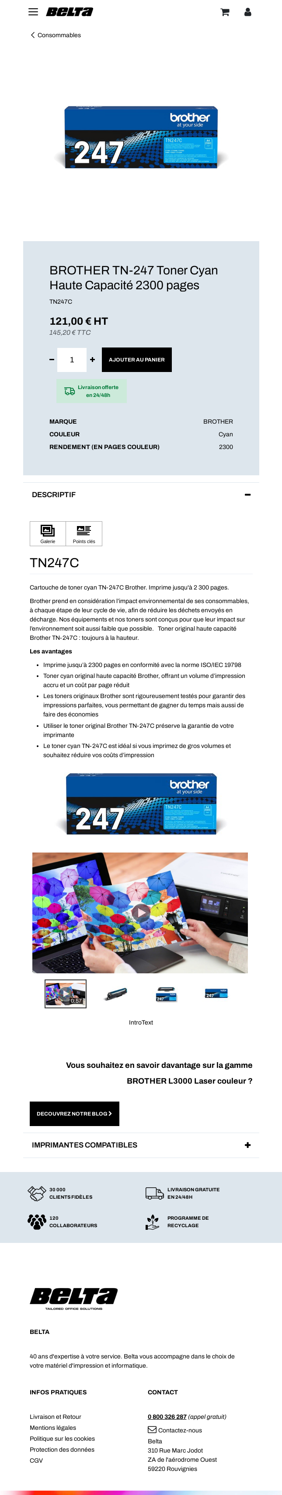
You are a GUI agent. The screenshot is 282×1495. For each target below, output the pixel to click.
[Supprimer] (51, 360)
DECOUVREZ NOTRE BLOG (74, 1114)
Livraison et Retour (55, 1417)
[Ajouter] (92, 360)
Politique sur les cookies (62, 1438)
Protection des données (62, 1449)
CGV (36, 1460)
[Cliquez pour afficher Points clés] (84, 533)
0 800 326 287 (167, 1417)
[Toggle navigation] (33, 12)
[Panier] (225, 12)
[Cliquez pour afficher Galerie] (48, 533)
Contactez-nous (175, 1430)
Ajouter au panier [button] (137, 360)
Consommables (55, 35)
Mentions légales (53, 1428)
